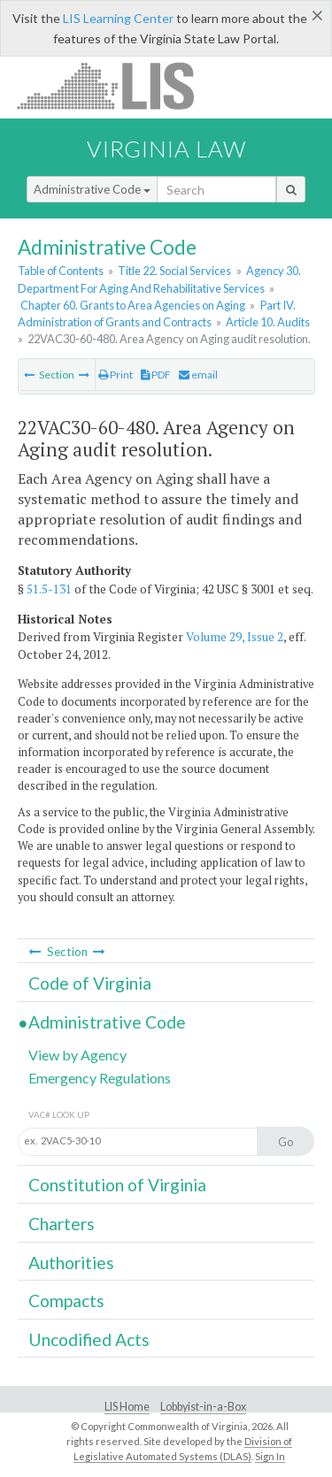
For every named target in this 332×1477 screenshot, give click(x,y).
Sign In (270, 1456)
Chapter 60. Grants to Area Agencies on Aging (132, 305)
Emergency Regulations (99, 1077)
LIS (115, 85)
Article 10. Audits (268, 322)
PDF (156, 374)
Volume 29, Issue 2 (234, 637)
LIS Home (127, 1406)
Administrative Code (92, 189)
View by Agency (77, 1054)
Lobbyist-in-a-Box (203, 1406)
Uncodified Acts (89, 1339)
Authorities (71, 1262)
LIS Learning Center (118, 18)
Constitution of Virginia (117, 1185)
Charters (61, 1223)
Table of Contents (61, 271)
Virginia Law (166, 148)
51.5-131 (49, 589)
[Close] (317, 15)
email (198, 374)
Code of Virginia (89, 983)
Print (115, 374)
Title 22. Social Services (174, 271)
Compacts (66, 1300)
